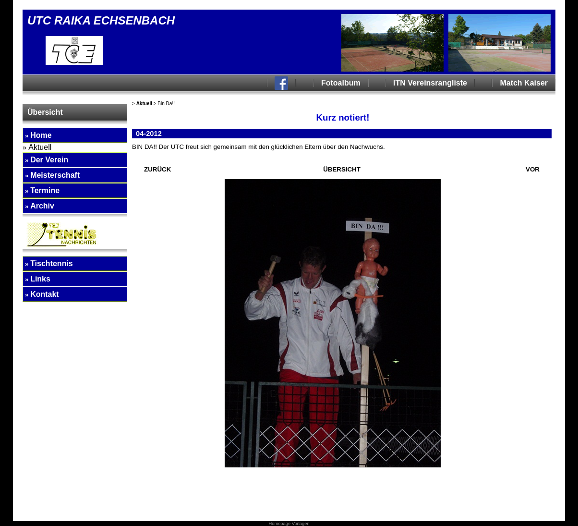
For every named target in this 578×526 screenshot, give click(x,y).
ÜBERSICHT (342, 169)
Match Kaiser (524, 83)
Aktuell (144, 103)
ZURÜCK (157, 169)
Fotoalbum (341, 83)
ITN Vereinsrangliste (430, 83)
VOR (533, 169)
